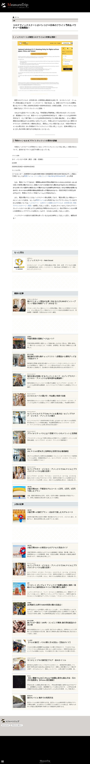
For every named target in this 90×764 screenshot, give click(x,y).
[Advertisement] (45, 235)
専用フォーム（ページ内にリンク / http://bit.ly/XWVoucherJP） (45, 176)
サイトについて (5, 725)
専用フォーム (40, 200)
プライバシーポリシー (17, 725)
